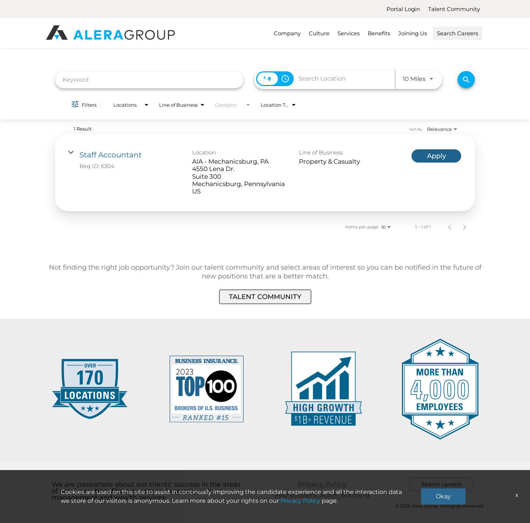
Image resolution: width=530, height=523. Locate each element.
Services (349, 33)
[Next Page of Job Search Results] (464, 227)
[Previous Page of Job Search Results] (449, 227)
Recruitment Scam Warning (322, 494)
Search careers (441, 484)
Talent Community (454, 9)
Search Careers (457, 33)
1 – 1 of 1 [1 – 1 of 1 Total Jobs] (423, 227)
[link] (265, 173)
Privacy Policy (322, 484)
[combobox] (149, 79)
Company (287, 33)
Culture (319, 33)
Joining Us (412, 33)
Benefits (379, 33)
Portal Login (403, 9)
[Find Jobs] (466, 79)
